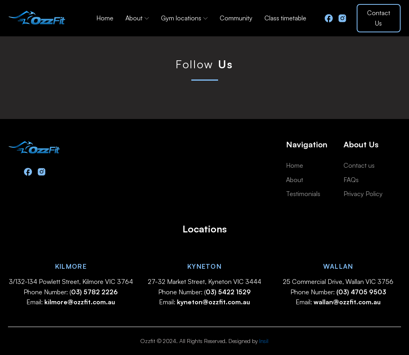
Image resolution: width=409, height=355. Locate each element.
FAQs (351, 180)
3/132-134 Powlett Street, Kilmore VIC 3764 (71, 282)
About (137, 18)
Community (236, 18)
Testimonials (303, 194)
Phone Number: (338, 292)
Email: (70, 302)
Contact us (359, 165)
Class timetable (285, 18)
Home (104, 18)
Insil (263, 340)
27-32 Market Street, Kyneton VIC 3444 (204, 282)
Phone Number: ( (71, 292)
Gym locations (184, 18)
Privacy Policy (363, 194)
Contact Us (378, 18)
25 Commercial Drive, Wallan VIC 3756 (338, 282)
